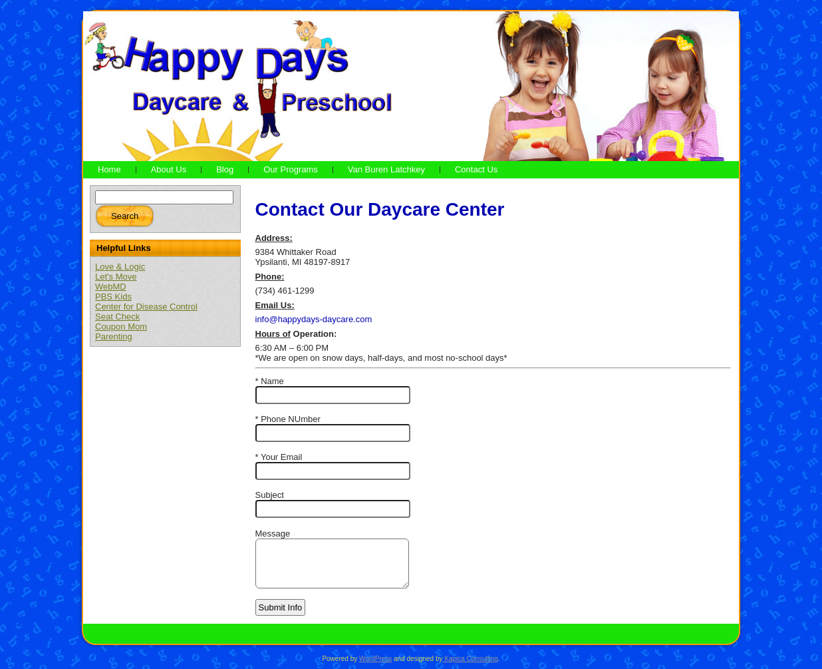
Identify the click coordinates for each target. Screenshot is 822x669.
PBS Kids (113, 297)
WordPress (375, 658)
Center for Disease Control (146, 307)
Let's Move (115, 277)
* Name (269, 381)
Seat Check (117, 317)
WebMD (110, 287)
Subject (269, 495)
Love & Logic (120, 267)
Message (273, 534)
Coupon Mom (121, 327)
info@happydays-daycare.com (313, 319)
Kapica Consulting (469, 658)
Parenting (113, 336)
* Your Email (279, 457)
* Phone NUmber (288, 419)
